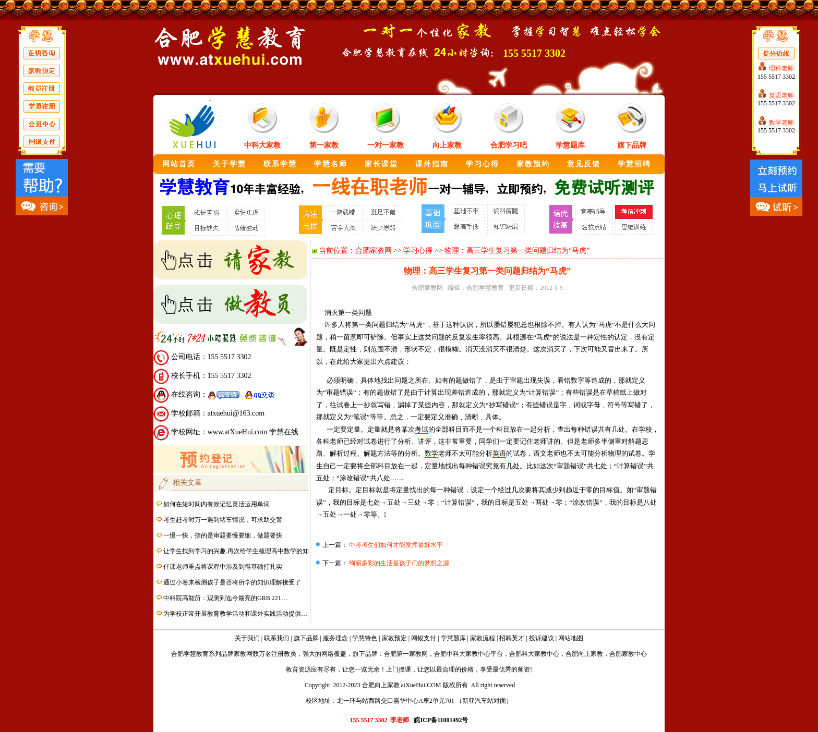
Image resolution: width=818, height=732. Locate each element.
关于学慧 (229, 164)
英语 (499, 453)
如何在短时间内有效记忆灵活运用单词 (216, 504)
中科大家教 (262, 145)
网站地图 (570, 638)
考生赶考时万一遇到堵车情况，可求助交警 (222, 519)
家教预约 (533, 164)
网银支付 (423, 638)
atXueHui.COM (421, 685)
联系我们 (276, 638)
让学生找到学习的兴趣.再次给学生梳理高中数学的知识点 (242, 551)
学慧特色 (364, 638)
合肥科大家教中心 (534, 653)
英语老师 (781, 95)
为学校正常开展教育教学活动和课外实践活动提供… (235, 613)
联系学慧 (280, 164)
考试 (421, 429)
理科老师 (781, 68)
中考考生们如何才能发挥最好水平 (395, 544)
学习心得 (482, 164)
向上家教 (447, 145)
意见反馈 (583, 164)
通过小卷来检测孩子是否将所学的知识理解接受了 (232, 582)
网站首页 (179, 164)
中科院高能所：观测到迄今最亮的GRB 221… (225, 598)
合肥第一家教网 (406, 653)
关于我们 (247, 638)
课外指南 (432, 164)
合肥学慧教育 (485, 287)
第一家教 (324, 145)
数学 (431, 453)
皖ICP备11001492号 (441, 720)
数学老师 (781, 122)
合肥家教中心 (628, 653)
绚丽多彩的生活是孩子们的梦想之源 (398, 563)
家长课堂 (381, 164)
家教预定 (394, 638)
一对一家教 (385, 145)
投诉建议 (541, 638)
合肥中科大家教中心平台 (468, 653)
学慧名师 (330, 164)
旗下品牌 (631, 145)
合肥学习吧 (508, 145)
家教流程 (482, 638)
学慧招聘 (634, 164)
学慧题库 (570, 145)
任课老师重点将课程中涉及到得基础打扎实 (222, 566)
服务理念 (335, 638)
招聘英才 (511, 638)
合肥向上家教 (584, 653)
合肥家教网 (373, 250)
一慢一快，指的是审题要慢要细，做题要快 (222, 535)
